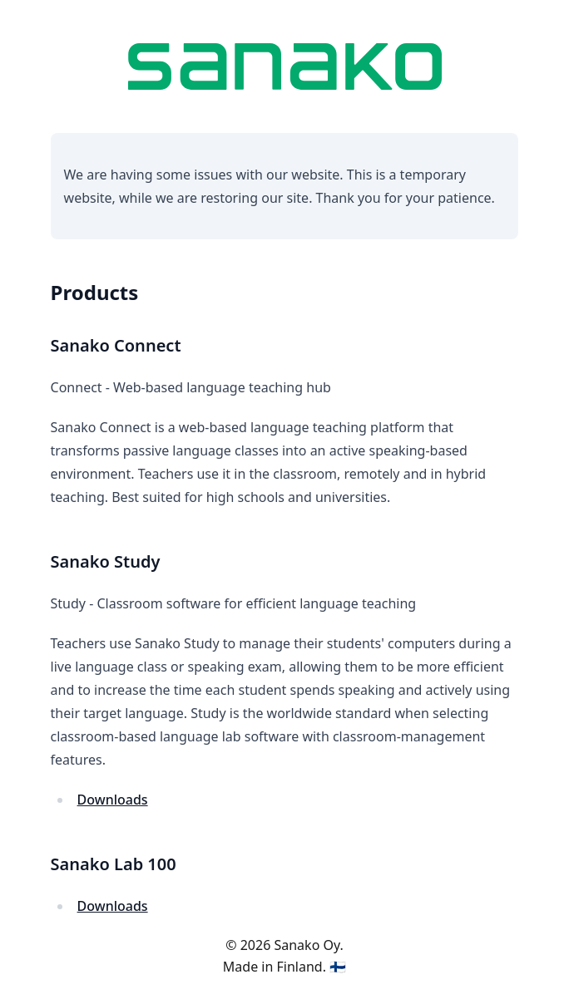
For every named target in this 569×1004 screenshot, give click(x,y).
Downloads (112, 799)
